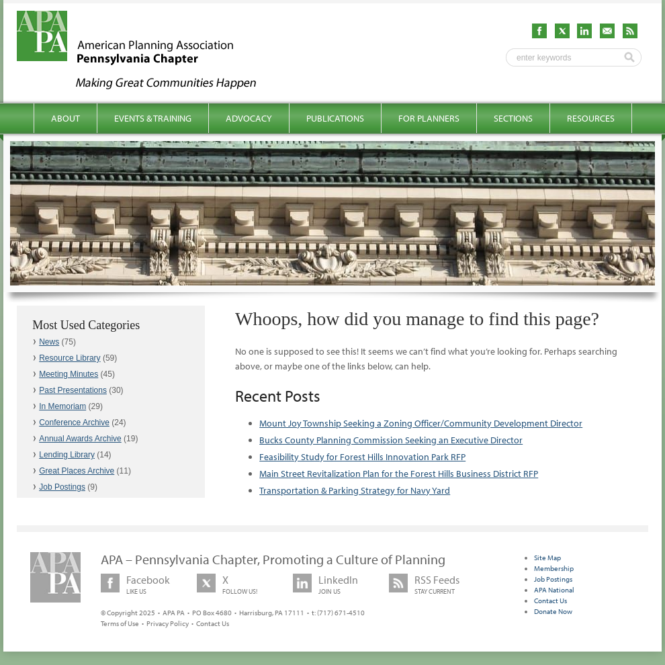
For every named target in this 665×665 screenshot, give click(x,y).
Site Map (547, 557)
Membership (554, 568)
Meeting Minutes (68, 374)
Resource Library (69, 358)
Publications (335, 118)
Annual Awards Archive (80, 438)
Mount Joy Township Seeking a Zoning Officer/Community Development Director (420, 423)
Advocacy (249, 118)
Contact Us (212, 623)
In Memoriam (62, 406)
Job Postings (62, 487)
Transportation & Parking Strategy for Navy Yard (354, 490)
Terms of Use (120, 623)
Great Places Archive (76, 471)
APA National (554, 589)
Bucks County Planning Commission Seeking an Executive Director (391, 440)
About (65, 118)
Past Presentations (73, 390)
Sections (513, 118)
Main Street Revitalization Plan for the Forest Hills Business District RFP (398, 474)
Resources (591, 118)
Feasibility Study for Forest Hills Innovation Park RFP (362, 457)
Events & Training (152, 118)
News (49, 342)
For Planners (428, 118)
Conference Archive (74, 422)
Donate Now (553, 611)
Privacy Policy (167, 623)
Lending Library (67, 454)
